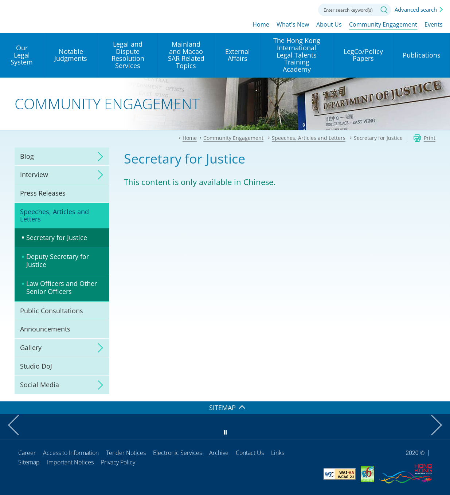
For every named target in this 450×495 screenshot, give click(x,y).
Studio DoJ (36, 366)
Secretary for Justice (56, 237)
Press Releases (43, 193)
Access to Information (71, 453)
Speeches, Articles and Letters (54, 215)
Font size (283, 9)
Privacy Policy (118, 462)
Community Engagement (383, 24)
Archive (218, 453)
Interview (34, 174)
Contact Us (250, 453)
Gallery (31, 347)
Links (277, 453)
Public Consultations (51, 310)
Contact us (303, 9)
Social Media (39, 384)
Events (433, 24)
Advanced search (416, 9)
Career (27, 453)
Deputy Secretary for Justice (57, 260)
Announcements (45, 329)
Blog (27, 156)
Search (384, 10)
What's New (293, 24)
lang (263, 9)
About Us (329, 24)
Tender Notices (126, 453)
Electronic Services (177, 453)
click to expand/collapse (98, 156)
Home (261, 24)
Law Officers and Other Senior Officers (61, 287)
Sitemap (29, 462)
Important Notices (70, 462)
